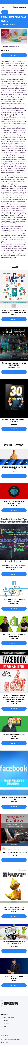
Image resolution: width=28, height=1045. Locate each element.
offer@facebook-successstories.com (19, 2)
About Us (6, 1023)
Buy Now (14, 55)
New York (4, 2)
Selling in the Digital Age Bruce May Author (14, 853)
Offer (4, 12)
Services (6, 1020)
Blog (5, 1029)
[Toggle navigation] (3, 7)
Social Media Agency (9, 1017)
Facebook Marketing (13, 46)
